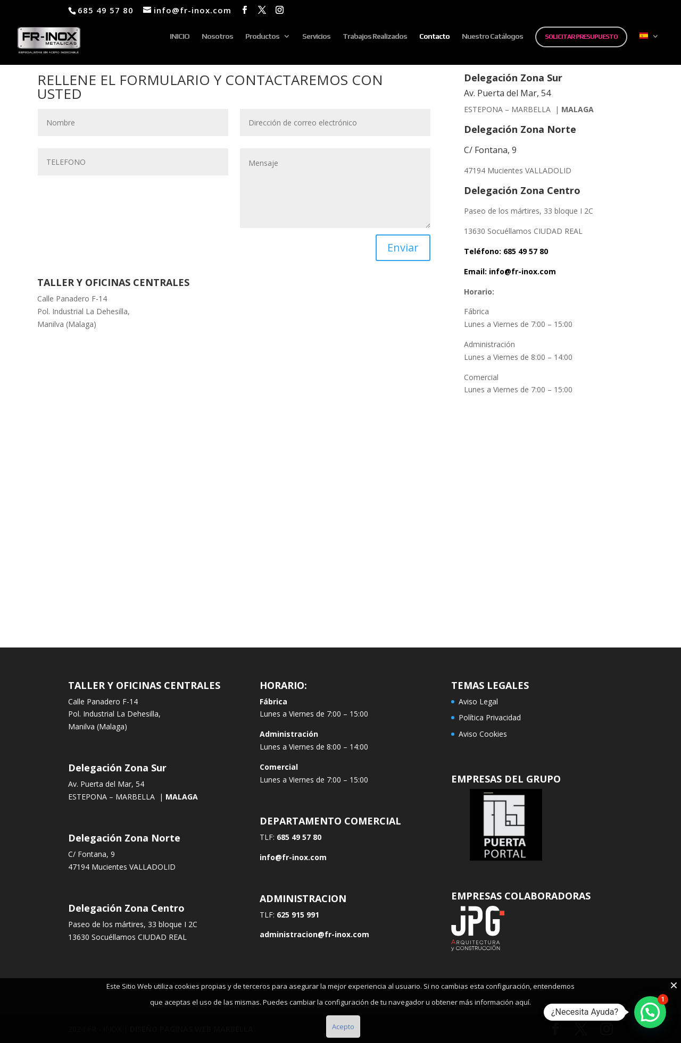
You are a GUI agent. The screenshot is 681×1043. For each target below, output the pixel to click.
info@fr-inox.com (522, 271)
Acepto (343, 1026)
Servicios (316, 36)
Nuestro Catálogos (492, 36)
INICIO (179, 36)
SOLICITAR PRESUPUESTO (581, 36)
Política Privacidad (490, 717)
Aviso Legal (478, 701)
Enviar (403, 247)
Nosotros (217, 36)
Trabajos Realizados (375, 36)
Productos (262, 36)
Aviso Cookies (483, 734)
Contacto (434, 36)
